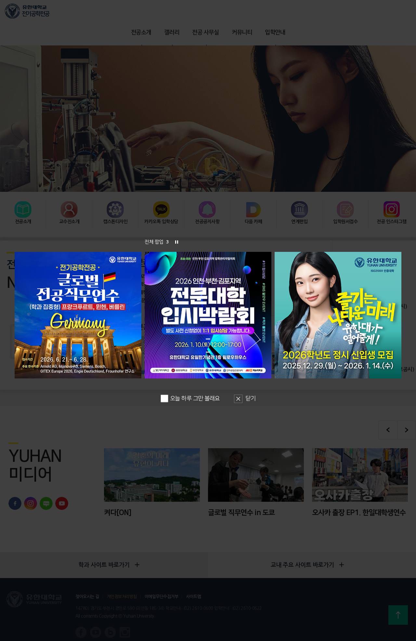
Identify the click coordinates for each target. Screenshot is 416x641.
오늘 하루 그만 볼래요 (190, 398)
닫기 (250, 398)
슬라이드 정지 (176, 242)
